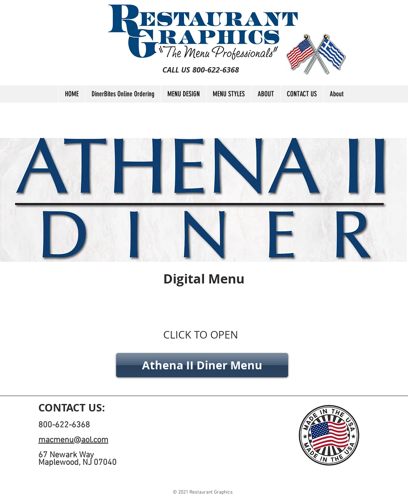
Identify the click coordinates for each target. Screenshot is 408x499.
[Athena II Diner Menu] (202, 365)
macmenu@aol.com (73, 440)
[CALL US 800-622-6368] (200, 70)
